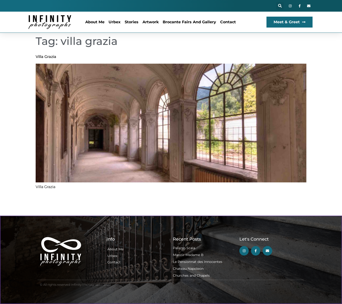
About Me (94, 22)
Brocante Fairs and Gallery (189, 22)
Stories (131, 22)
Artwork (150, 22)
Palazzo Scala (184, 248)
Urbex (115, 22)
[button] (280, 6)
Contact (228, 22)
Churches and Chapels (191, 275)
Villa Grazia (46, 56)
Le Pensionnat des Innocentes (197, 262)
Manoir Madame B (188, 255)
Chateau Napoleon (188, 268)
